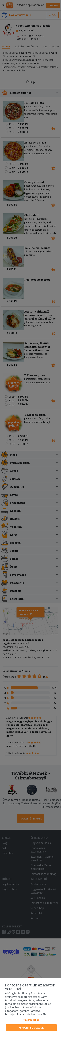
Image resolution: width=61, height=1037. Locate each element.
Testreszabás (31, 1019)
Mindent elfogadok (31, 1027)
